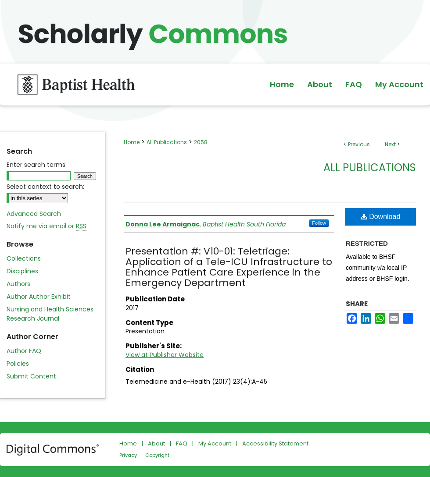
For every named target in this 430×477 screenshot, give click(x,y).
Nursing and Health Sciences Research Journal (50, 314)
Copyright (157, 455)
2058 (201, 142)
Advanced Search (34, 213)
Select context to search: (45, 186)
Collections (24, 258)
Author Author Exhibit (39, 296)
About (156, 443)
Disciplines (22, 271)
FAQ (181, 443)
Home (132, 142)
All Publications (167, 142)
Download (381, 216)
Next (390, 144)
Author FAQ (24, 350)
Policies (18, 363)
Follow (319, 223)
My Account (214, 443)
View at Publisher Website (164, 354)
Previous (359, 144)
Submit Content (31, 376)
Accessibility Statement (275, 443)
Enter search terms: (37, 164)
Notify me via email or (46, 226)
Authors (18, 283)
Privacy (128, 455)
